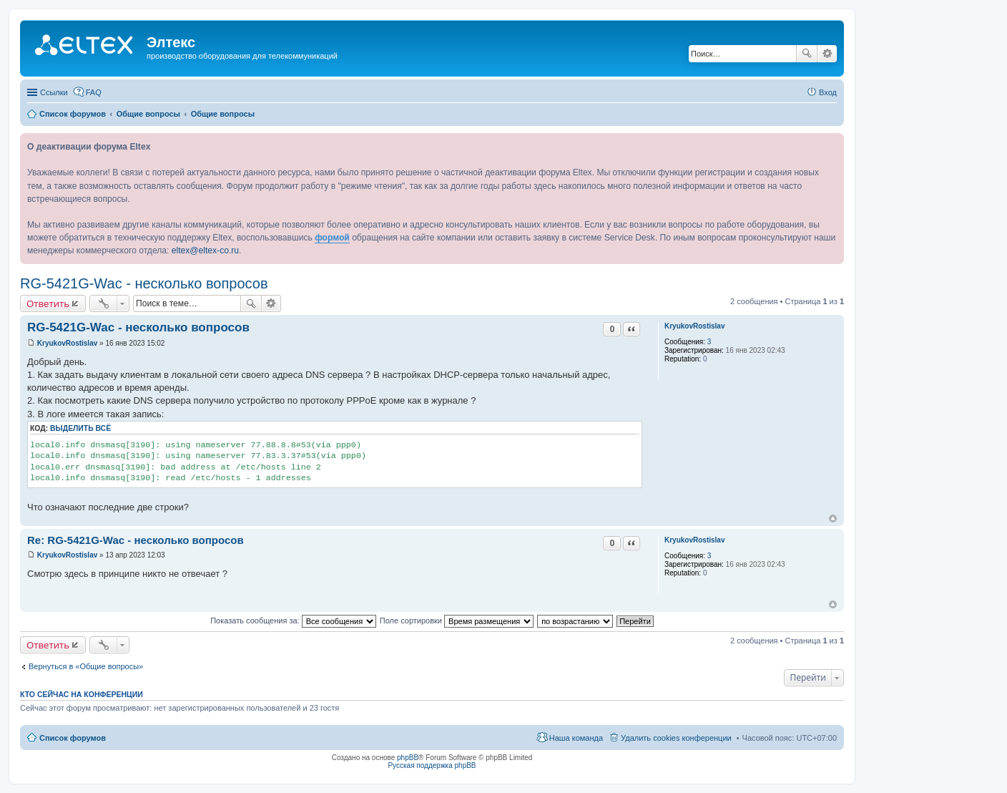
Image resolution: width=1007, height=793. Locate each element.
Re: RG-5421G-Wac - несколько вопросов (135, 540)
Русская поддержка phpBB (432, 765)
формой (332, 238)
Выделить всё (80, 428)
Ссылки (54, 92)
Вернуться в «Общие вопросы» (86, 666)
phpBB (407, 758)
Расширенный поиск (827, 53)
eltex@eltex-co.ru (205, 250)
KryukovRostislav (694, 326)
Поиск (806, 53)
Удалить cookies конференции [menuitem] (676, 738)
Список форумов (72, 738)
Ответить (47, 303)
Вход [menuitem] (828, 92)
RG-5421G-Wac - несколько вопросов (144, 283)
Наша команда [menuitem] (576, 738)
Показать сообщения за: (293, 620)
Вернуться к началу (833, 518)
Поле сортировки (457, 620)
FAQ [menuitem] (94, 92)
